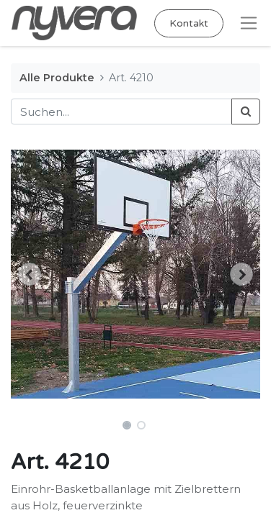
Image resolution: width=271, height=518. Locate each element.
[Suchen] (245, 112)
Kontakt (188, 23)
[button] (29, 274)
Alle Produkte (56, 77)
